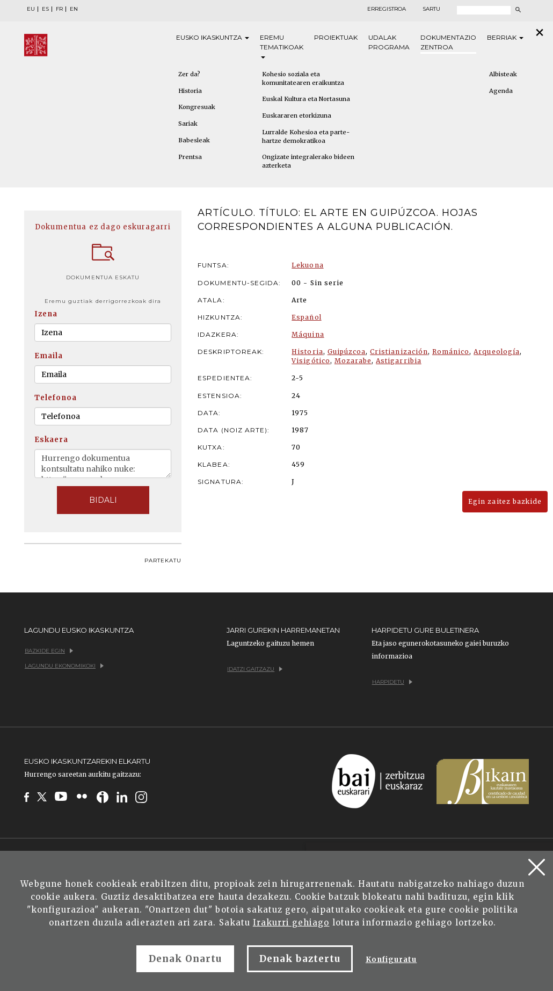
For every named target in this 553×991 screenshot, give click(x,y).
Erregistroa (386, 9)
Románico (450, 352)
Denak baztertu (299, 959)
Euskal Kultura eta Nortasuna (306, 99)
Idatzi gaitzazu (254, 669)
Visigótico (311, 361)
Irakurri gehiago (291, 922)
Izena (45, 314)
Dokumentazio (448, 42)
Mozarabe (353, 361)
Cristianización (399, 352)
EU (31, 9)
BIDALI (103, 500)
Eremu (281, 46)
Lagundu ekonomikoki (64, 665)
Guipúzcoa (347, 352)
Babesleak (194, 140)
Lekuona (307, 265)
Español (306, 317)
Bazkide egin (49, 650)
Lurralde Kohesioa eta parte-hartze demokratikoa (306, 136)
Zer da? (189, 74)
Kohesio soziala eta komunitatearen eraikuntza (303, 78)
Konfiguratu (391, 959)
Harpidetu (392, 681)
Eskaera (51, 439)
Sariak (188, 123)
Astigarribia (398, 361)
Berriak (505, 37)
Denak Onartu (185, 959)
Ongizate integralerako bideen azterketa (308, 161)
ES (45, 9)
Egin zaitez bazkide (505, 501)
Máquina (308, 334)
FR (59, 9)
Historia (190, 91)
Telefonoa (55, 397)
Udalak (389, 42)
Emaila (48, 355)
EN (74, 9)
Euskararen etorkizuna (296, 115)
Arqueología (496, 352)
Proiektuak (336, 37)
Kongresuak (196, 107)
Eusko (212, 37)
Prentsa (190, 157)
